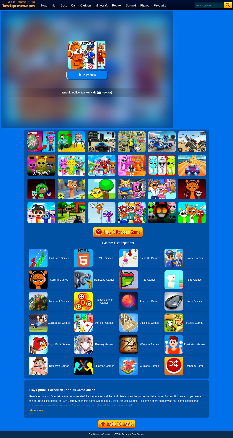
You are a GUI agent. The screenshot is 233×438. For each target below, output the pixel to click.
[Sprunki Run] (192, 180)
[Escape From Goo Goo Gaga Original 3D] (71, 132)
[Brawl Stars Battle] (41, 132)
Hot (54, 5)
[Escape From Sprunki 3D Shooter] (162, 203)
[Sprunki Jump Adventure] (71, 180)
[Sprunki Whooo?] (41, 156)
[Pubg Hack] (132, 132)
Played (144, 5)
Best (64, 5)
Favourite (160, 5)
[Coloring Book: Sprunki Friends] (192, 203)
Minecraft (101, 5)
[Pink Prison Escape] (132, 156)
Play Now (87, 74)
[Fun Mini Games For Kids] (162, 180)
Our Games (94, 434)
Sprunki (131, 5)
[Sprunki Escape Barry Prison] (132, 180)
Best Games (138, 434)
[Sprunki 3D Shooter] (71, 203)
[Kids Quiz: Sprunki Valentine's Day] (71, 156)
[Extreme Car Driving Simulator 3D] (101, 132)
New (44, 5)
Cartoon (85, 5)
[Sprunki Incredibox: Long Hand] (101, 203)
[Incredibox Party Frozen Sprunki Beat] (101, 156)
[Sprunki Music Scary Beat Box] (101, 180)
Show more (36, 410)
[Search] (209, 5)
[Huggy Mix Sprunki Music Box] (41, 203)
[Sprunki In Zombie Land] (132, 203)
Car (73, 5)
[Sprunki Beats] (41, 180)
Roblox (116, 5)
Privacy (125, 434)
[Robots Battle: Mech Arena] (162, 132)
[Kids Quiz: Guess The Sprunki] (162, 156)
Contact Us (107, 434)
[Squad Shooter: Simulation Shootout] (192, 132)
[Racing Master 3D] (192, 156)
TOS (117, 434)
